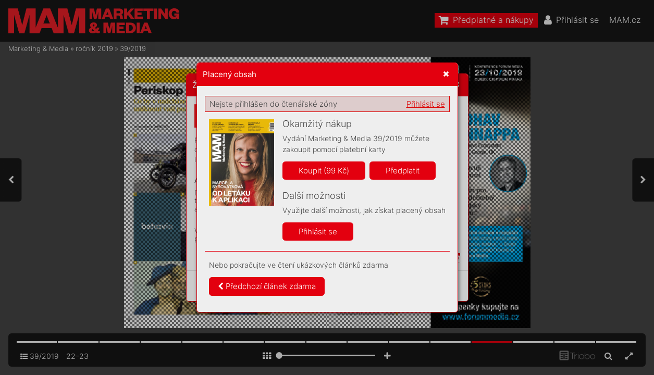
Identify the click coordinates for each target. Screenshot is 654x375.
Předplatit (402, 171)
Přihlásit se (425, 104)
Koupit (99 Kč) (324, 171)
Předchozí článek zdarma (267, 286)
